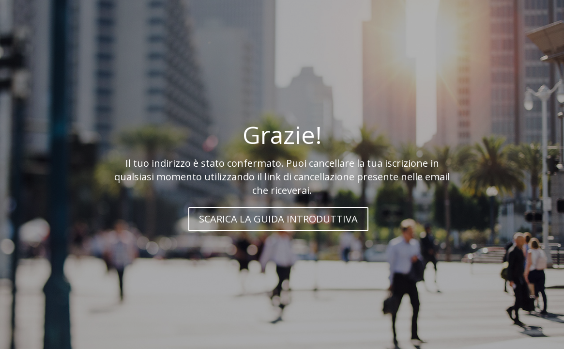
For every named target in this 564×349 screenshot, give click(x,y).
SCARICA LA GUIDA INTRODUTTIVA (278, 218)
